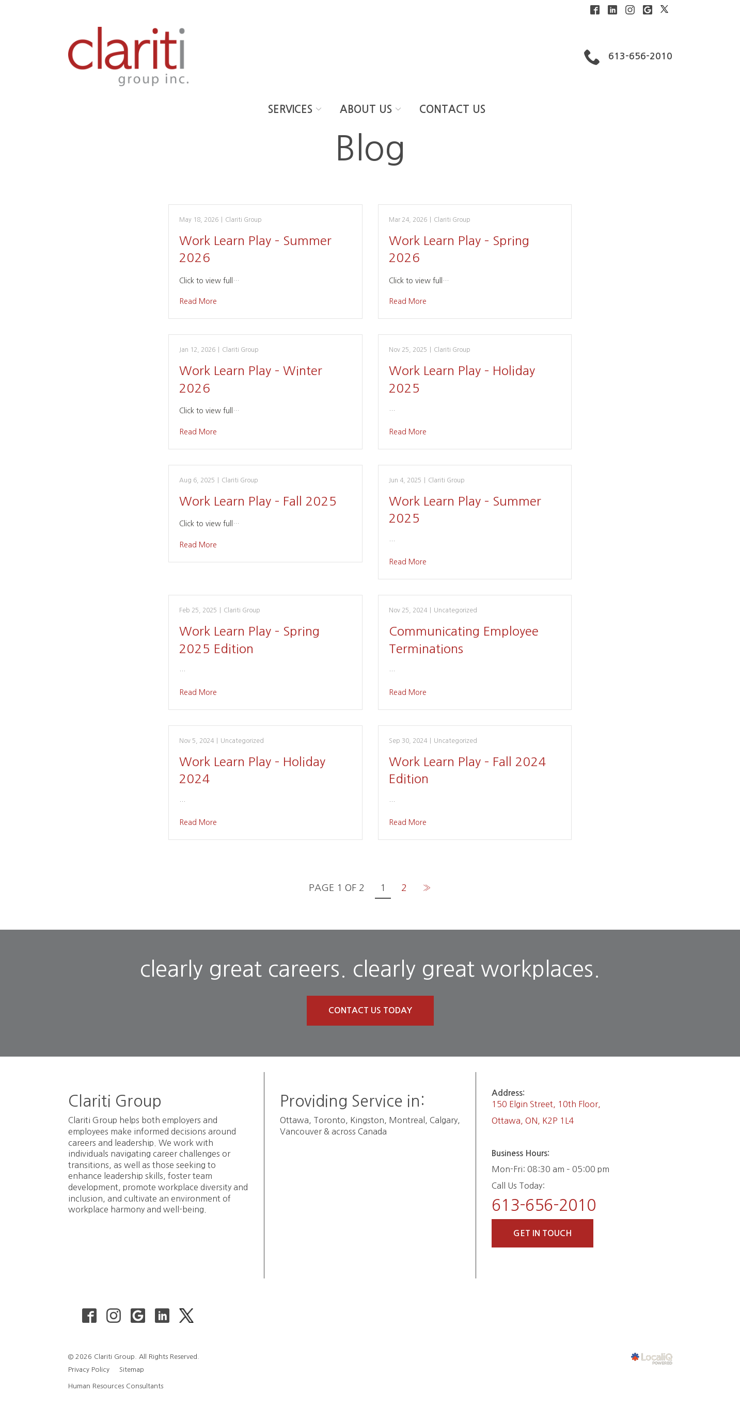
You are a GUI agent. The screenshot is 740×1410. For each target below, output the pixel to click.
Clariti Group (243, 220)
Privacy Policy (88, 1369)
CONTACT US (452, 109)
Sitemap (131, 1369)
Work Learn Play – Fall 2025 (258, 501)
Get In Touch (542, 1233)
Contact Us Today (370, 1010)
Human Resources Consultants (115, 1386)
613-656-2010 (544, 1205)
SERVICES (290, 109)
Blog (370, 149)
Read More (198, 301)
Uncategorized (455, 610)
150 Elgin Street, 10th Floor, (546, 1104)
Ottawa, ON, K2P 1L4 (533, 1120)
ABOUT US (366, 109)
